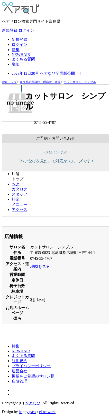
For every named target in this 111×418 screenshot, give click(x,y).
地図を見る (40, 266)
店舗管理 (19, 381)
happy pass (27, 412)
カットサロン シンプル (80, 82)
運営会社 (19, 371)
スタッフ (19, 194)
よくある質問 (23, 59)
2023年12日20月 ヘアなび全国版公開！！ (47, 73)
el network (47, 412)
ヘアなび (32, 403)
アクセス (19, 210)
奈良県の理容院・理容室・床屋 (40, 82)
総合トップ (9, 82)
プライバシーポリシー (31, 366)
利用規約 (19, 361)
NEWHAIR (21, 54)
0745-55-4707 (56, 152)
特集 (15, 50)
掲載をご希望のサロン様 (33, 376)
